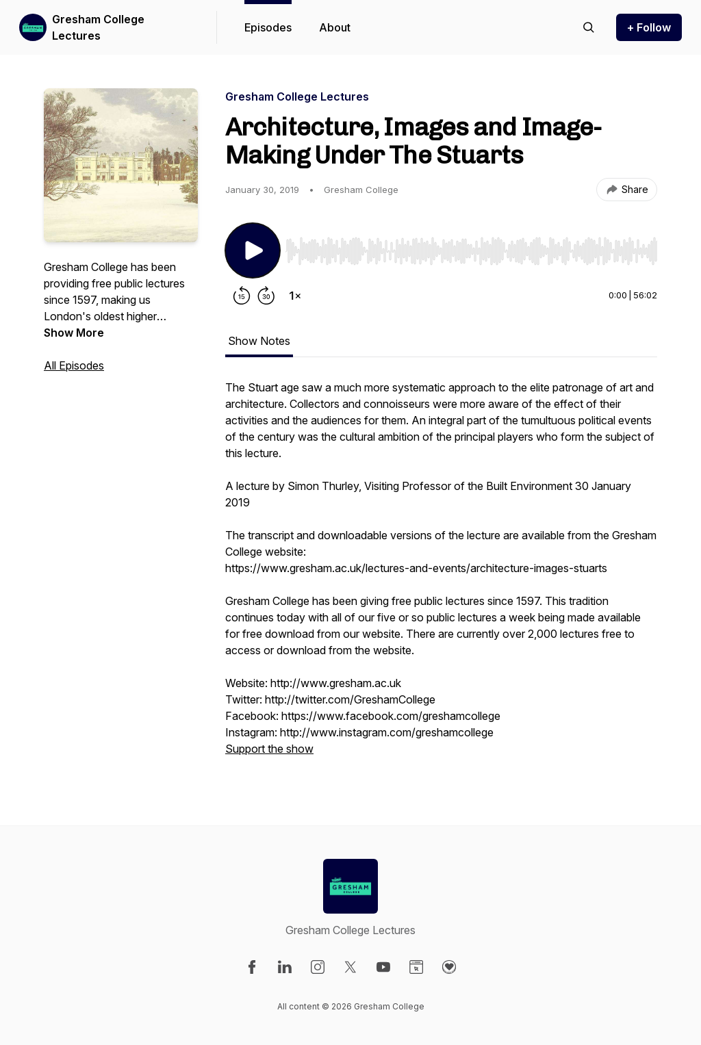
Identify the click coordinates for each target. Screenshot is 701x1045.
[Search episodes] (588, 27)
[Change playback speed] (295, 295)
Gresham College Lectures (98, 27)
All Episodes (74, 365)
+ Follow (649, 27)
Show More (74, 332)
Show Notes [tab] (259, 341)
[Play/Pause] (252, 250)
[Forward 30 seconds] (266, 295)
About (334, 27)
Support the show (269, 749)
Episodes (268, 27)
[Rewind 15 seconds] (241, 295)
